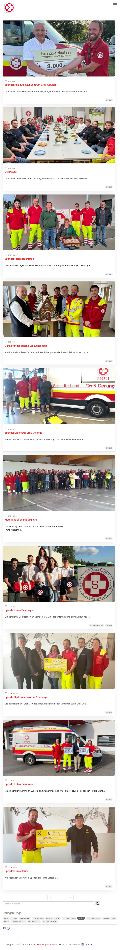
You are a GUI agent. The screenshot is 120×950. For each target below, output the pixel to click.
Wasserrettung (96, 625)
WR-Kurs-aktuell (50, 922)
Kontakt (41, 944)
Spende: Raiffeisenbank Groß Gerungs (26, 697)
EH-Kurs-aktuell (19, 922)
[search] (48, 903)
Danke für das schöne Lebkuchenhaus (26, 345)
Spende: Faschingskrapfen (19, 258)
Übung (6, 922)
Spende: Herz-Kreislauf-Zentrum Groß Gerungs (30, 84)
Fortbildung (38, 918)
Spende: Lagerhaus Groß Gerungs (23, 432)
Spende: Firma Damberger (19, 610)
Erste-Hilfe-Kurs (53, 918)
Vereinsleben (24, 918)
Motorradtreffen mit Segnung (21, 519)
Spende (109, 100)
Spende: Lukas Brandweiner (20, 784)
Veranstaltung (69, 918)
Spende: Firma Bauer (16, 871)
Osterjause (11, 171)
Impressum (51, 944)
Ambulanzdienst (93, 918)
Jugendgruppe (34, 922)
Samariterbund (109, 918)
